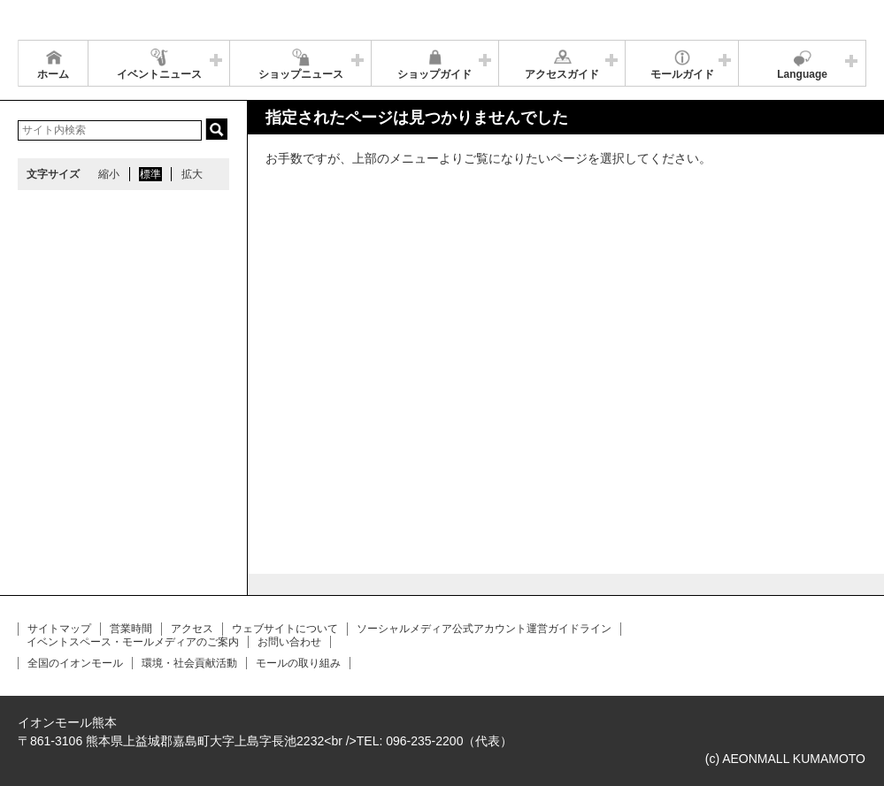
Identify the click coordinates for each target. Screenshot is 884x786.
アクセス (192, 628)
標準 (150, 174)
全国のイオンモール (75, 663)
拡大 (192, 174)
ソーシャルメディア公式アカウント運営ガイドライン (484, 628)
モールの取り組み (298, 663)
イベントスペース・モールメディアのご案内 (133, 642)
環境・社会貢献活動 (189, 663)
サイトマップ (59, 628)
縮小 (108, 174)
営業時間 (131, 628)
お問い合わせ (289, 642)
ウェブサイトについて (285, 628)
